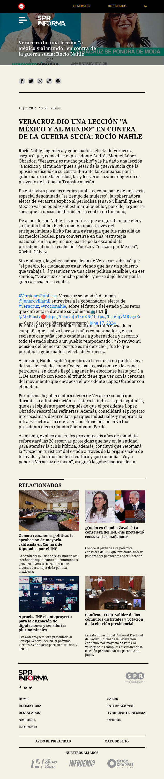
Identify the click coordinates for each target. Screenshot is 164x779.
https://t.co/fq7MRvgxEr (117, 316)
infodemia (28, 727)
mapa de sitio (117, 741)
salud (112, 699)
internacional (120, 706)
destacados (29, 713)
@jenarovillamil (34, 301)
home (23, 699)
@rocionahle (53, 306)
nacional (27, 720)
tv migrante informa (126, 713)
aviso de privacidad (53, 741)
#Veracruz (29, 306)
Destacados (123, 6)
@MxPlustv (30, 316)
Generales (87, 6)
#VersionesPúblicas (38, 296)
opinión (114, 720)
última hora (30, 706)
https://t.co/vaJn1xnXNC (69, 316)
